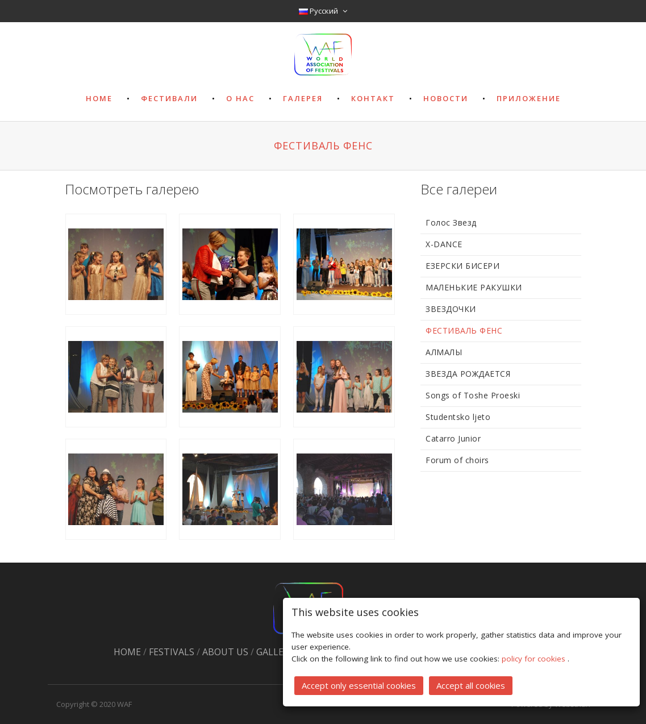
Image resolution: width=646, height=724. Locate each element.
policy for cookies (535, 658)
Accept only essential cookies (359, 684)
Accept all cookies (470, 684)
